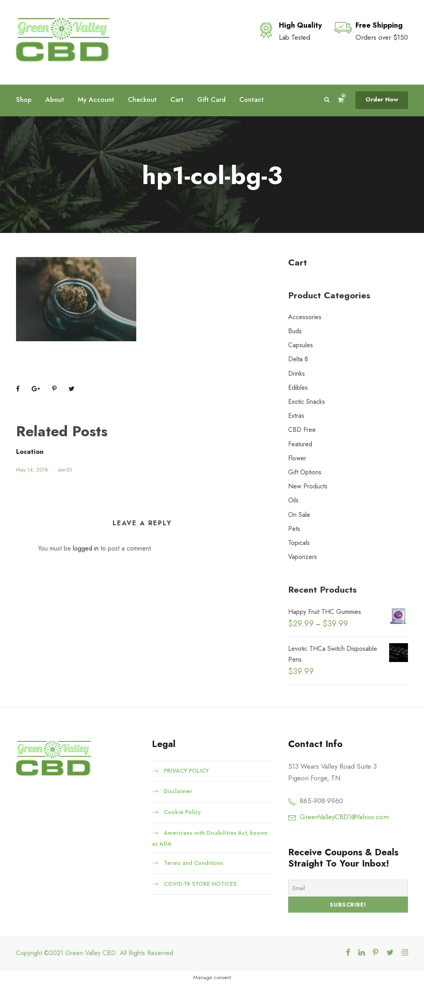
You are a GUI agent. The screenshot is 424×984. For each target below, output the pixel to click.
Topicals (299, 542)
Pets (294, 528)
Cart (177, 99)
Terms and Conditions (193, 863)
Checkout (142, 99)
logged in (86, 548)
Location (30, 451)
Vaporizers (302, 556)
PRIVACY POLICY (186, 770)
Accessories (304, 317)
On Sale (299, 514)
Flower (297, 458)
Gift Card (211, 99)
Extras (296, 415)
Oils (293, 500)
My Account (96, 99)
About (54, 99)
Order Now (381, 99)
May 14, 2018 (32, 470)
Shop (24, 99)
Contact (251, 99)
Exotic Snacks (306, 401)
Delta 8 (298, 359)
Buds (295, 331)
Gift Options (304, 472)
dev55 (65, 470)
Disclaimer (178, 791)
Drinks (296, 373)
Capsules (300, 345)
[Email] (348, 888)
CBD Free (302, 429)
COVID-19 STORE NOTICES (200, 883)
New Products (307, 486)
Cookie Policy (182, 812)
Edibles (298, 387)
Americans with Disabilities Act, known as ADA (209, 838)
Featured (300, 444)
